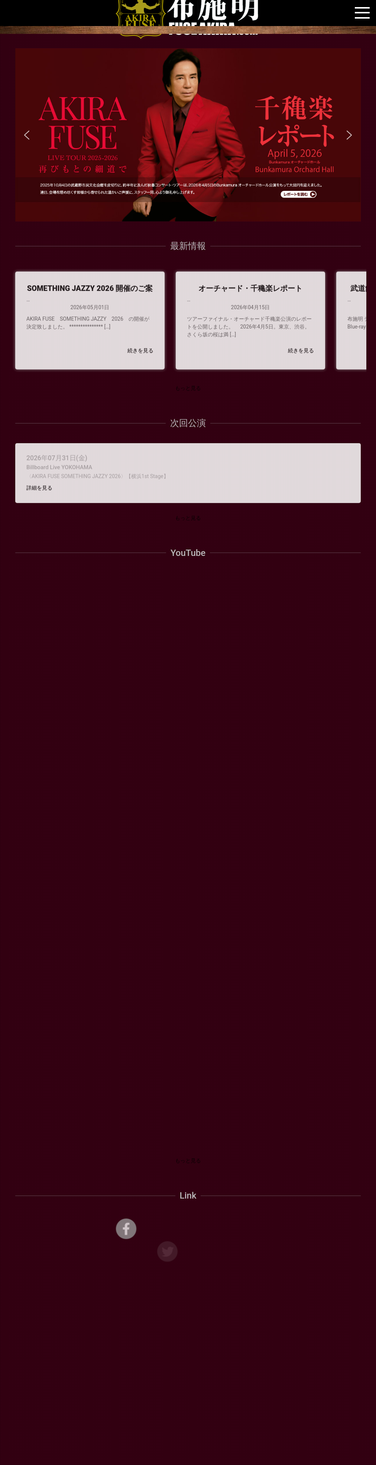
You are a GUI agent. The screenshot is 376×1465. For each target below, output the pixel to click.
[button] (188, 134)
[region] (188, 134)
